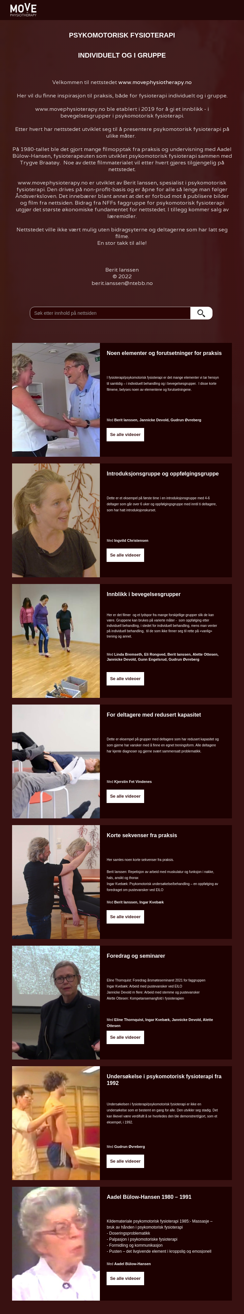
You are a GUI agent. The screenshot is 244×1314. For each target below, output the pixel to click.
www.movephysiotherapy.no (155, 82)
